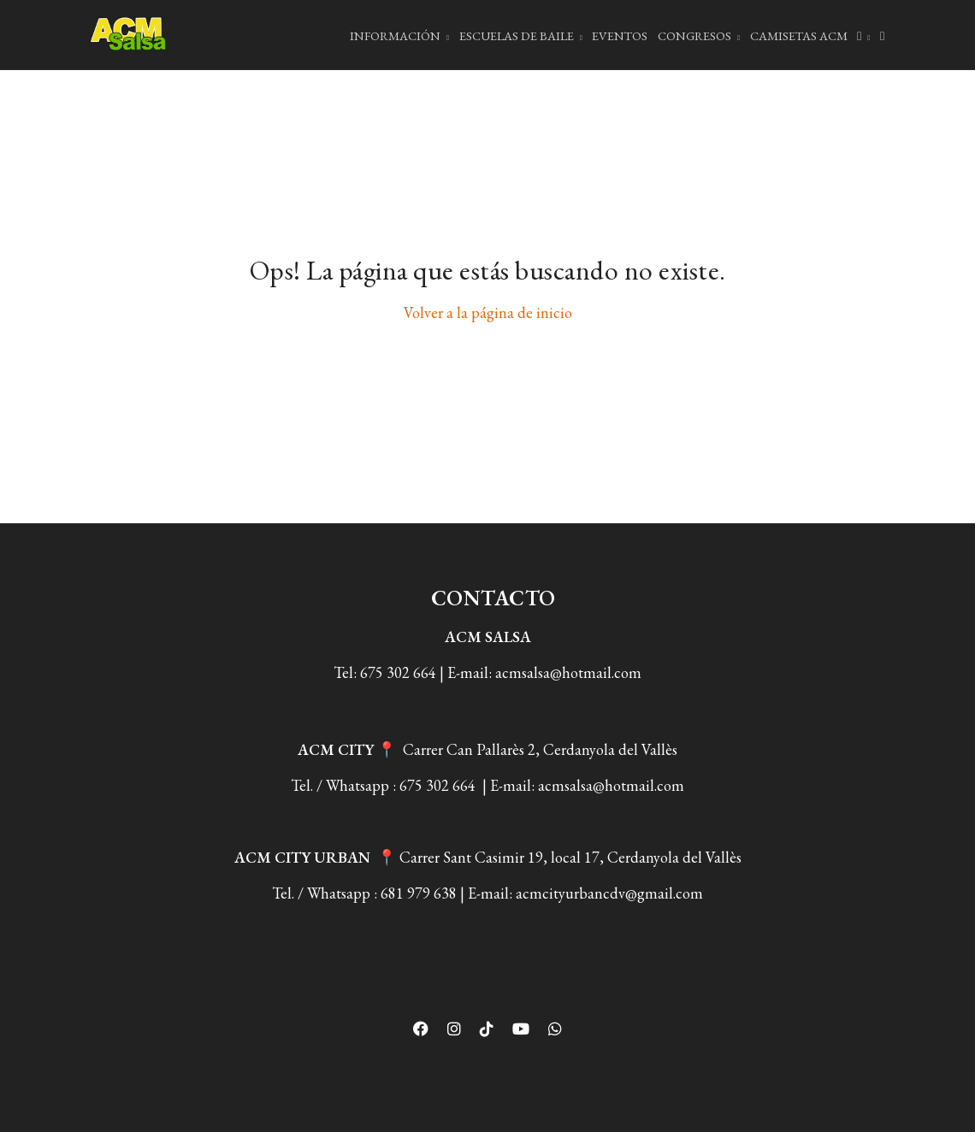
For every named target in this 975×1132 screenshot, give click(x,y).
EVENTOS (619, 35)
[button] (863, 35)
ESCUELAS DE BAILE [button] (520, 35)
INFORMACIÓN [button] (399, 35)
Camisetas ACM (799, 35)
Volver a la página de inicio (488, 312)
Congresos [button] (699, 35)
